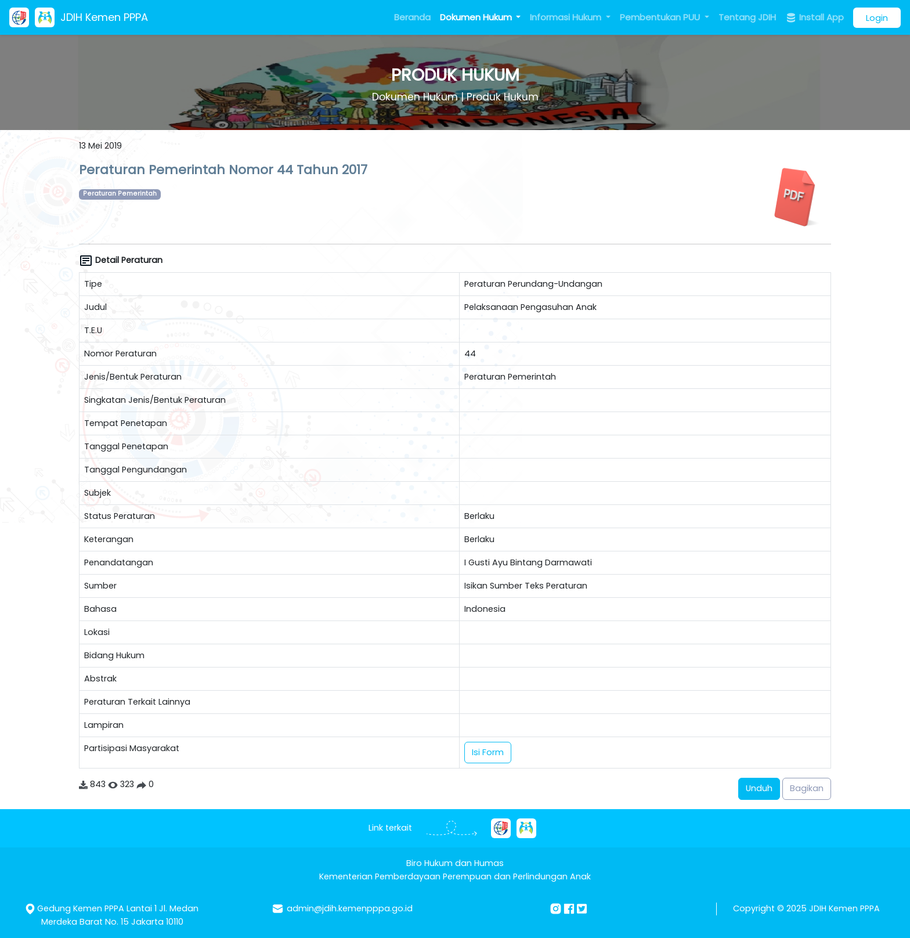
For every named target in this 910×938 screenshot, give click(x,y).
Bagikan (807, 788)
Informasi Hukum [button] (567, 17)
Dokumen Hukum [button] (477, 17)
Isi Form (488, 752)
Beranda (412, 17)
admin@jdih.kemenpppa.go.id (350, 908)
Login (877, 18)
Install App (814, 17)
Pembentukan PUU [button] (661, 17)
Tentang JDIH (747, 17)
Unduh (759, 788)
